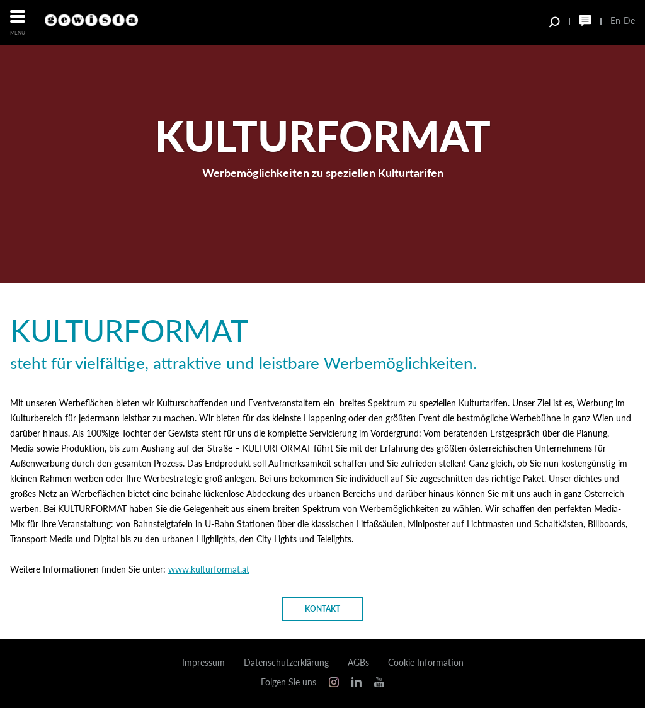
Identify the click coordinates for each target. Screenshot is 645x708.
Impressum (203, 663)
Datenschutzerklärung (286, 663)
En (615, 20)
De (629, 20)
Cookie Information (426, 663)
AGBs (358, 663)
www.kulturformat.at (208, 569)
